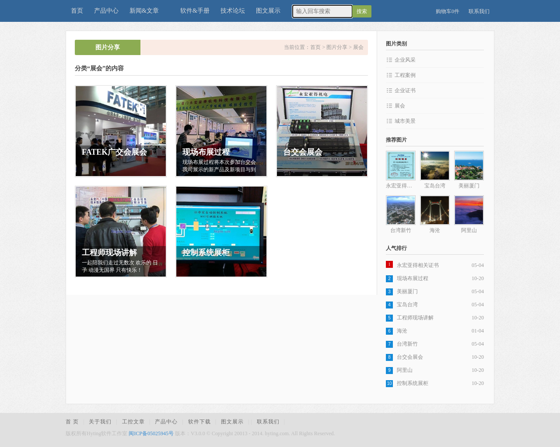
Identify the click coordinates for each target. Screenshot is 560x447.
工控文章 (133, 422)
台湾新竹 (407, 344)
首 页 (72, 422)
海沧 (402, 331)
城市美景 (405, 121)
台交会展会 (410, 357)
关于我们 (100, 422)
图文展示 (268, 10)
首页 (77, 10)
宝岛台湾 (407, 304)
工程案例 (405, 75)
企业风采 (405, 60)
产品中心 (106, 10)
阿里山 (405, 370)
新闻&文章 (144, 10)
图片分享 (336, 47)
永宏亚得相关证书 (418, 265)
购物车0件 (447, 11)
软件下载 (199, 422)
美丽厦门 (407, 291)
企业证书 (405, 90)
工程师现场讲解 (415, 318)
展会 (358, 47)
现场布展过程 (412, 278)
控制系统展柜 (412, 383)
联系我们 (479, 11)
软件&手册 (195, 10)
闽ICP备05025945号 (151, 433)
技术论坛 (232, 10)
